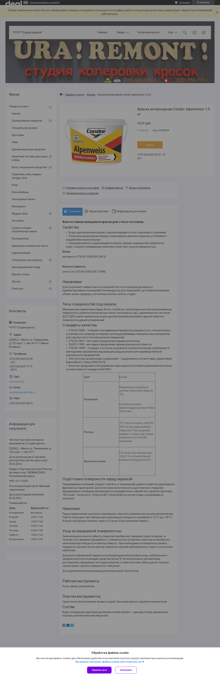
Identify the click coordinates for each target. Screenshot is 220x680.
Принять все (99, 670)
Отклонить (126, 670)
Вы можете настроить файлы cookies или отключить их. (109, 661)
